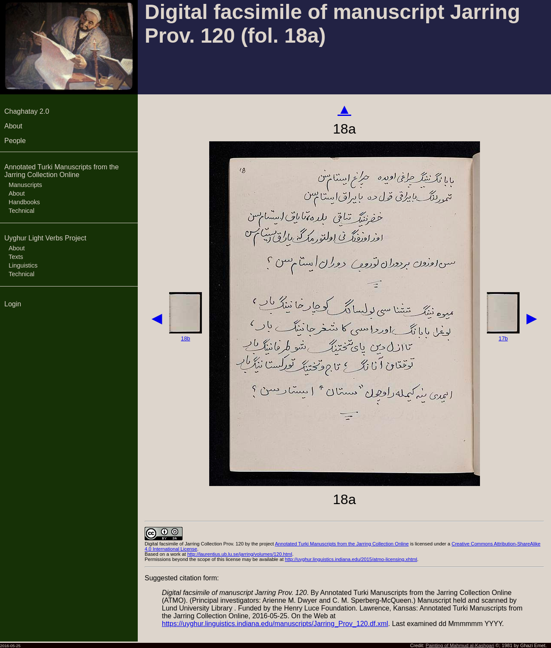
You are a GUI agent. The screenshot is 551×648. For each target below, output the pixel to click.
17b (503, 338)
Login (12, 304)
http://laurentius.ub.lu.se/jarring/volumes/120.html (239, 554)
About (13, 126)
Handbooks (24, 202)
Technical (21, 210)
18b (185, 338)
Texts (16, 256)
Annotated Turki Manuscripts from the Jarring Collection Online (61, 170)
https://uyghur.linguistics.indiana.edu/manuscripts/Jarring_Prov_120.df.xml (275, 623)
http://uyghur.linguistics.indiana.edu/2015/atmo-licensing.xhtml (351, 559)
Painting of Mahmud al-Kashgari (460, 645)
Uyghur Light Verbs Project (45, 238)
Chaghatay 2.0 (26, 111)
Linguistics (23, 265)
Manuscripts (25, 184)
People (15, 140)
